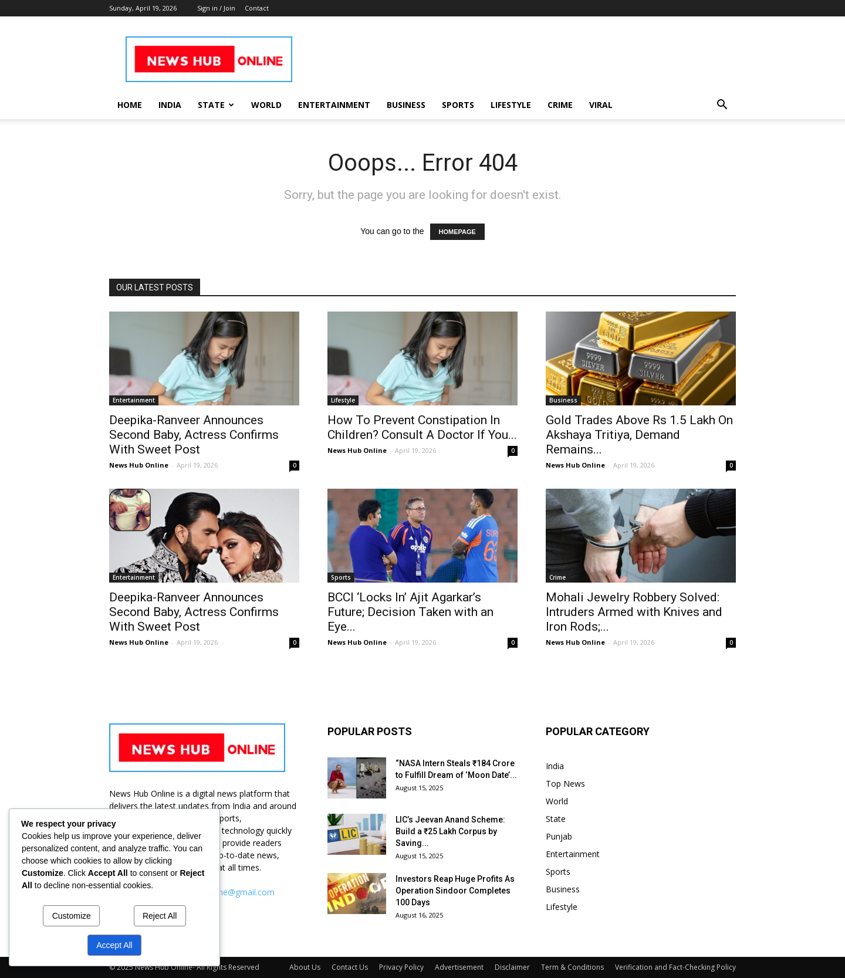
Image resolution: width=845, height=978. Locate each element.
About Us (304, 967)
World (266, 104)
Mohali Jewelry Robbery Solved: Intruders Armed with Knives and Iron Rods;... (634, 612)
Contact (257, 8)
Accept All (114, 945)
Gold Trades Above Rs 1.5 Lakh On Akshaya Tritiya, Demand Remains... (639, 434)
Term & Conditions (572, 967)
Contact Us (350, 967)
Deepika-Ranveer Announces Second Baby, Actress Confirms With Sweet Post (194, 434)
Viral (601, 104)
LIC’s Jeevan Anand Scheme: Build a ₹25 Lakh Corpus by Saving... (450, 831)
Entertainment (334, 104)
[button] (722, 105)
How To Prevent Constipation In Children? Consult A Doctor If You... (422, 427)
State (216, 104)
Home (129, 104)
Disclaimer (512, 967)
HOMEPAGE (457, 231)
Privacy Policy (401, 967)
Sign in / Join (216, 8)
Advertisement (459, 967)
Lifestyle (511, 104)
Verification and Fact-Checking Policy (675, 967)
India (169, 104)
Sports (458, 104)
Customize (71, 916)
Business (406, 104)
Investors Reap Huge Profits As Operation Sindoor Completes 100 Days (455, 890)
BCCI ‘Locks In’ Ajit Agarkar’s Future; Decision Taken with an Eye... (410, 612)
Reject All (160, 916)
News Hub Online (138, 465)
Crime (560, 104)
